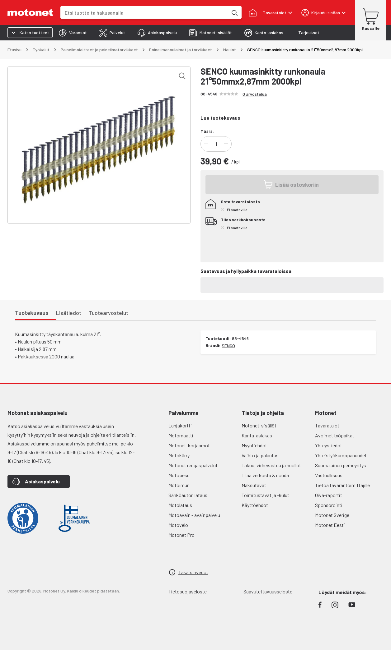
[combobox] (144, 12)
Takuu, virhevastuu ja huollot (271, 465)
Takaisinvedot (193, 572)
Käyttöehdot (255, 505)
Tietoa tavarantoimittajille (342, 485)
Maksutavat (254, 485)
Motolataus (180, 505)
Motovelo (178, 525)
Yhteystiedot (328, 445)
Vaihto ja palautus (260, 455)
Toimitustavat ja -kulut (265, 495)
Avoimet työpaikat (334, 435)
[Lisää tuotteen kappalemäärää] (226, 144)
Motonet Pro (181, 535)
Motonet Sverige (332, 515)
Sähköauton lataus (187, 495)
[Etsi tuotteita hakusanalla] (234, 12)
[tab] (73, 32)
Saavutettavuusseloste (267, 591)
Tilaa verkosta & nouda (265, 475)
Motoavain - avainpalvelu (194, 515)
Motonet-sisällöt (259, 425)
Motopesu (179, 475)
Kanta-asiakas (257, 435)
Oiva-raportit (328, 495)
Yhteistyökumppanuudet (341, 455)
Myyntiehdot (254, 445)
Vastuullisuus (328, 475)
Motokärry (179, 455)
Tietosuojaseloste (187, 591)
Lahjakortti (180, 425)
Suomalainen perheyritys (340, 465)
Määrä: (207, 131)
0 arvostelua (255, 94)
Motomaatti (180, 435)
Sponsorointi (328, 505)
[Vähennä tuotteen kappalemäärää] (206, 144)
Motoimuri (179, 485)
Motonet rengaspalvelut (193, 465)
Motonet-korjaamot (189, 445)
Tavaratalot (327, 425)
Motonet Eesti (330, 525)
